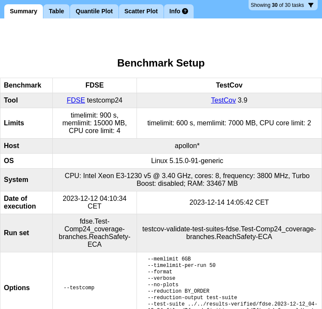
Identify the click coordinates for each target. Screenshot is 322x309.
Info (179, 11)
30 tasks (282, 6)
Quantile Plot (94, 11)
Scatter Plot (141, 11)
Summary (23, 11)
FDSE (76, 100)
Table (56, 11)
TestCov (223, 100)
